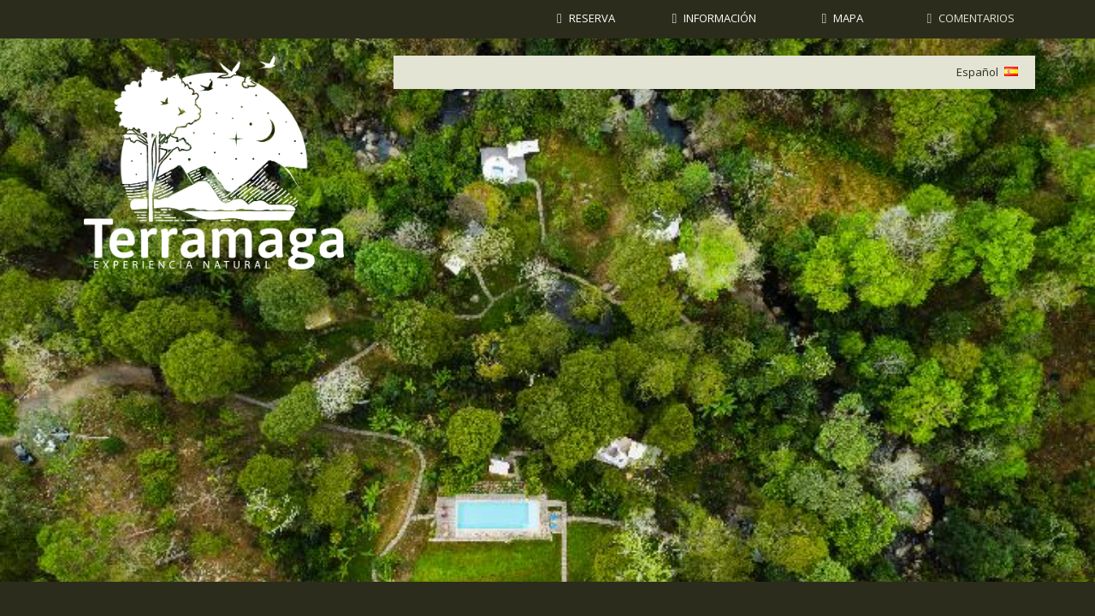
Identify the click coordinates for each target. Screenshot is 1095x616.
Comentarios (976, 18)
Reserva (592, 18)
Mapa (848, 18)
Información (720, 18)
